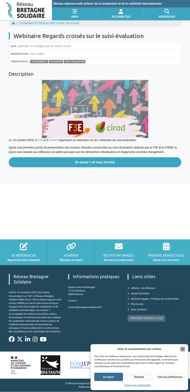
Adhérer (135, 288)
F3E (40, 140)
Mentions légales (140, 298)
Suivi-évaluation (74, 61)
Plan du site (137, 303)
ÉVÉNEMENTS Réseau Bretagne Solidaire (50, 23)
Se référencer (149, 288)
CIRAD (54, 140)
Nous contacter (139, 309)
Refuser (139, 377)
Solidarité (56, 61)
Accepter (108, 377)
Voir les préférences (170, 377)
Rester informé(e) (140, 293)
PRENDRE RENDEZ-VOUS (146, 317)
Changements (39, 61)
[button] (182, 349)
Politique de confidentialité (137, 385)
